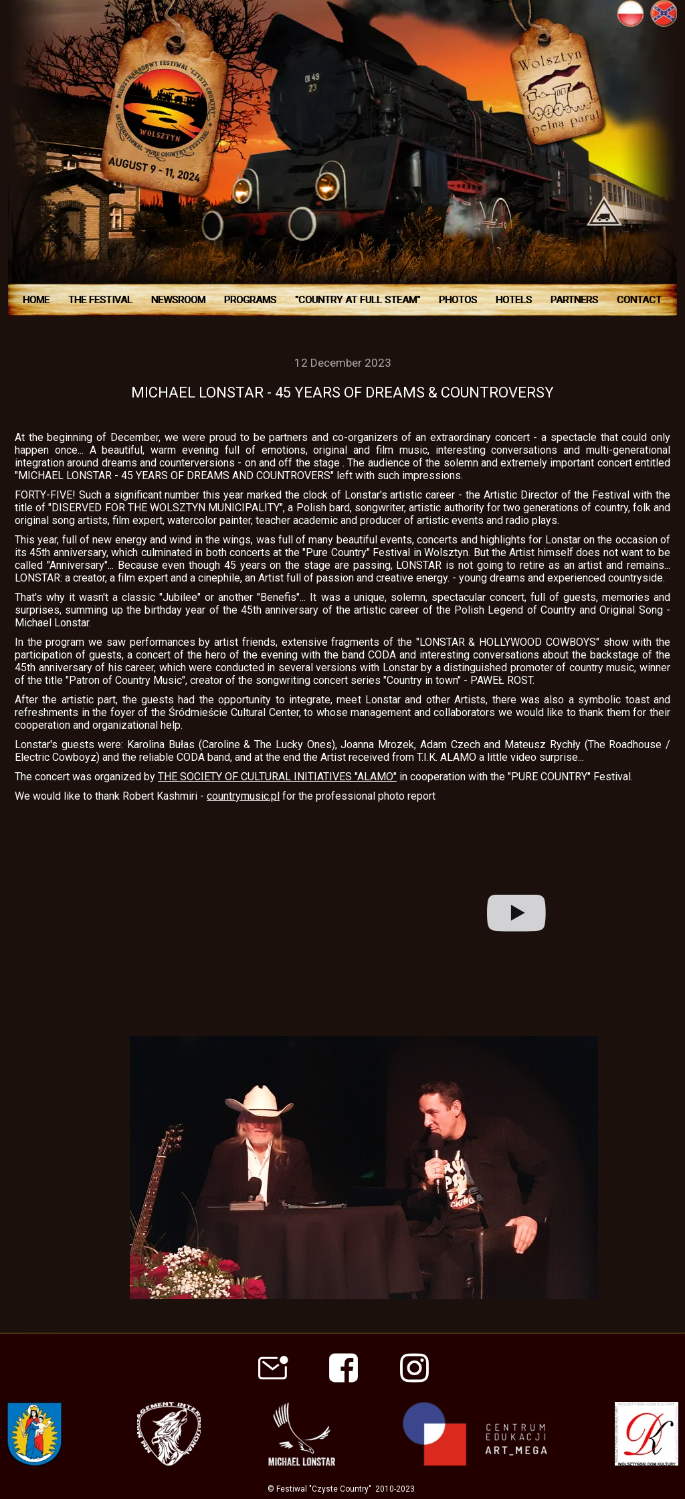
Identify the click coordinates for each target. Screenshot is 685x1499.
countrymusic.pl (243, 796)
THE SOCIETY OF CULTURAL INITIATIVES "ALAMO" (277, 776)
